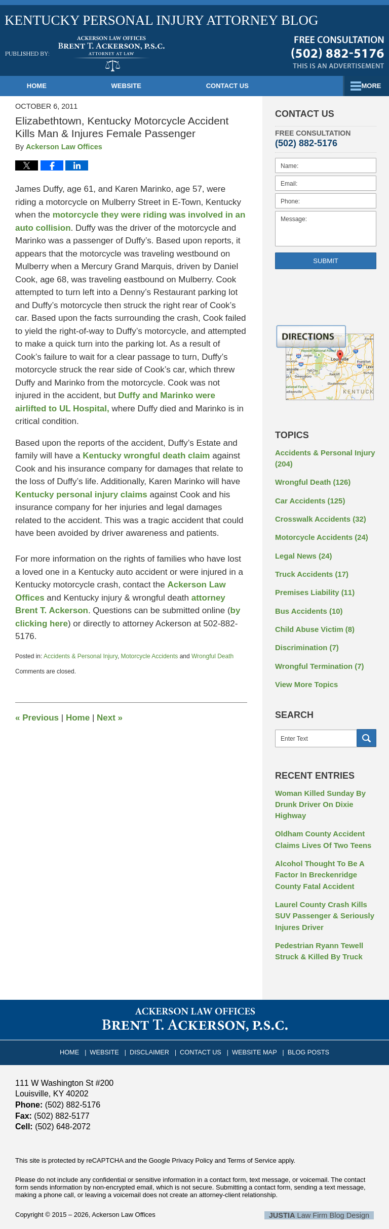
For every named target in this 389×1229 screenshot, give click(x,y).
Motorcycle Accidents (149, 656)
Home (48, 86)
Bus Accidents (307, 604)
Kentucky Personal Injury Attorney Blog (85, 53)
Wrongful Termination (317, 657)
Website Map (253, 1032)
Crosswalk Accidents (318, 516)
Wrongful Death (212, 656)
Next (110, 718)
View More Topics (304, 675)
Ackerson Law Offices (123, 1196)
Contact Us (261, 86)
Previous (37, 718)
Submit (325, 261)
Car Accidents (308, 498)
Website (149, 86)
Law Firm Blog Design (325, 1197)
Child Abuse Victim (312, 622)
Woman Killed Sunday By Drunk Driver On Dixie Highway (318, 794)
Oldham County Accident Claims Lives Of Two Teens (320, 827)
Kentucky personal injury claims (81, 494)
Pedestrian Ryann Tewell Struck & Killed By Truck (316, 933)
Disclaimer (153, 1032)
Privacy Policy (192, 1142)
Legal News (302, 551)
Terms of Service (252, 1142)
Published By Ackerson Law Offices (337, 52)
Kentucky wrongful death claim (146, 455)
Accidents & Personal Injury (81, 656)
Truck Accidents (309, 569)
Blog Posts (304, 1032)
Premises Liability (312, 586)
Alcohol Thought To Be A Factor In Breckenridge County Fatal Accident (317, 861)
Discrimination (305, 639)
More (368, 86)
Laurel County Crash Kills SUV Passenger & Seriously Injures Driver (321, 900)
